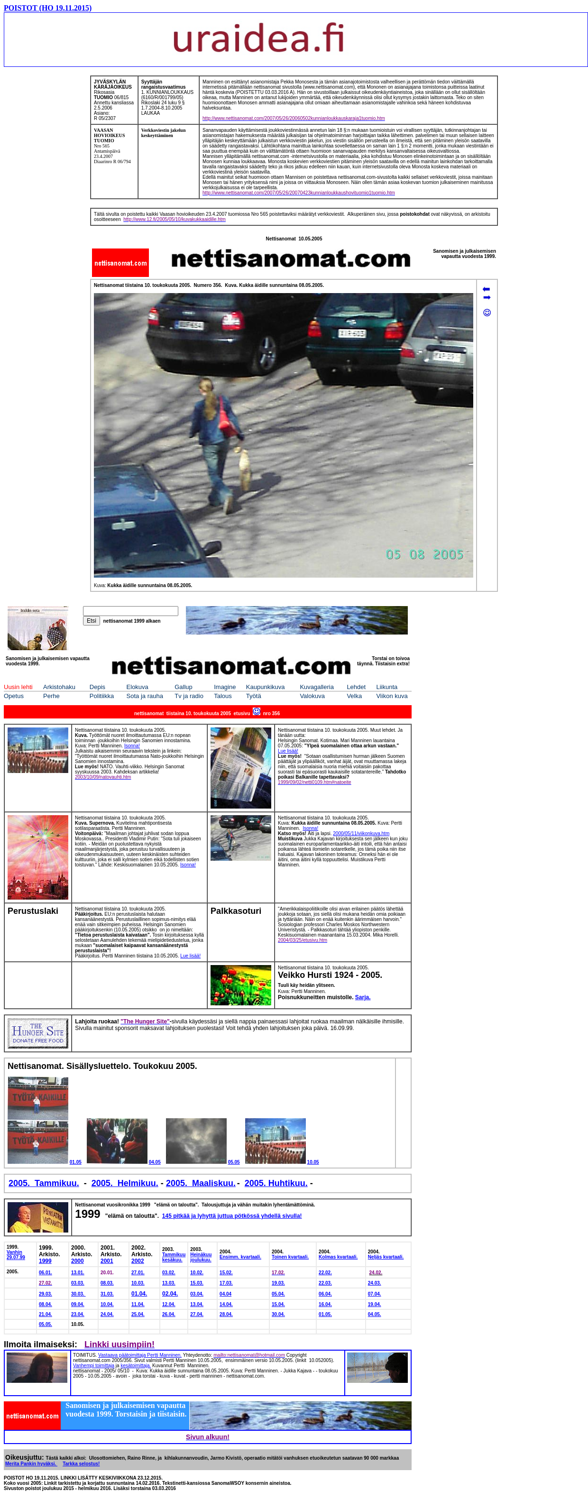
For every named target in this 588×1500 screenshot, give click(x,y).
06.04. (325, 1294)
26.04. (168, 1314)
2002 (137, 1261)
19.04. (374, 1304)
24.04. (107, 1314)
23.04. (77, 1314)
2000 (77, 1261)
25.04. (138, 1314)
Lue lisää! (288, 751)
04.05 (155, 1162)
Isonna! (188, 864)
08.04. (45, 1304)
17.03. (226, 1283)
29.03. (45, 1294)
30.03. (78, 1294)
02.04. (170, 1293)
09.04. (77, 1304)
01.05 (76, 1162)
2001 (107, 1261)
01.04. (139, 1293)
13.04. (196, 1304)
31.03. (107, 1294)
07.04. (374, 1294)
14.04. (226, 1304)
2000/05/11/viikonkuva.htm (361, 833)
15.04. (278, 1304)
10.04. (107, 1304)
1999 (45, 1261)
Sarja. (363, 997)
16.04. (325, 1304)
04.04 (225, 1294)
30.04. (278, 1314)
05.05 (234, 1162)
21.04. (45, 1314)
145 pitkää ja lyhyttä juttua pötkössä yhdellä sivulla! (232, 1216)
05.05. (45, 1324)
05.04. (278, 1294)
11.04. (138, 1304)
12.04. (168, 1304)
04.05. (374, 1314)
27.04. (196, 1314)
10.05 (313, 1162)
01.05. (325, 1314)
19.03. (278, 1283)
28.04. (226, 1314)
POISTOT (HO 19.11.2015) (48, 8)
